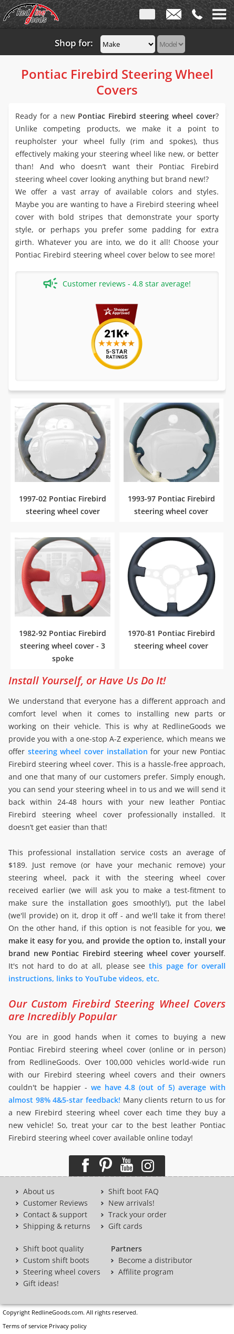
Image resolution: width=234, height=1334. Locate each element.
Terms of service (25, 1326)
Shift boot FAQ (133, 1191)
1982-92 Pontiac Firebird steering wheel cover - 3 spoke (62, 645)
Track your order (137, 1214)
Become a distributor (155, 1260)
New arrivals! (131, 1203)
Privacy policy (68, 1326)
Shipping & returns (56, 1226)
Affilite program (146, 1272)
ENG (147, 16)
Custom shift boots (56, 1260)
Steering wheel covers (61, 1272)
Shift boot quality (53, 1249)
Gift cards (125, 1226)
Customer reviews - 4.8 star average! (117, 283)
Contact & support (55, 1214)
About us (39, 1191)
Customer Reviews (55, 1203)
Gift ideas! (41, 1283)
